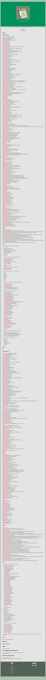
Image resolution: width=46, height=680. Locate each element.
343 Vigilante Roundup (5, 552)
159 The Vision (4, 106)
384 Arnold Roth (4, 208)
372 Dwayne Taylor (5, 202)
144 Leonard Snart (5, 414)
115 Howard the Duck (5, 87)
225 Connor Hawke (5, 442)
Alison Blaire (6, 328)
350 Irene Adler (4, 194)
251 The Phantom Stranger (6, 454)
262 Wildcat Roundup (5, 543)
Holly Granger (6, 602)
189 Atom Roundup (5, 537)
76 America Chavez (5, 68)
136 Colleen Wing (4, 97)
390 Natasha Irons (5, 510)
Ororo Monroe (6, 292)
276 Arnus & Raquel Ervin (6, 465)
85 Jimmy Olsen (4, 389)
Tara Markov (6, 582)
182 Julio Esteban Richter (6, 119)
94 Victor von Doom (5, 76)
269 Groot (3, 156)
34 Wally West (4, 369)
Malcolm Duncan (6, 573)
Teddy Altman (6, 258)
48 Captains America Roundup (6, 229)
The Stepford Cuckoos (7, 309)
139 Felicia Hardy (4, 99)
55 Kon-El (3, 378)
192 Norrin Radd (4, 124)
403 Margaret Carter (5, 214)
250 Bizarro (4, 453)
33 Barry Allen (4, 368)
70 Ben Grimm (4, 66)
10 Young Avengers (5, 257)
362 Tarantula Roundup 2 (5, 554)
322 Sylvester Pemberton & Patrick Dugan (8, 549)
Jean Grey (5, 288)
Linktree (15, 26)
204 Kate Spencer (5, 434)
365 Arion (3, 499)
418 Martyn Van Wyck (5, 520)
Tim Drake (5, 596)
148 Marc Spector (5, 101)
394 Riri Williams (4, 211)
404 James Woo (4, 215)
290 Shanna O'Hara (5, 165)
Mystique (5, 296)
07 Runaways (4, 246)
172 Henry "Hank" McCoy (6, 114)
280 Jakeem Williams (5, 469)
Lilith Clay (5, 570)
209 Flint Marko (4, 129)
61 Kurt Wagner (4, 60)
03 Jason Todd (4, 355)
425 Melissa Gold (4, 225)
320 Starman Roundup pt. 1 (6, 547)
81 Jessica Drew (4, 73)
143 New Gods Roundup (5, 530)
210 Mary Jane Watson (5, 130)
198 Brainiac (4, 432)
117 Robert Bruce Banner (6, 89)
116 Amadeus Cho (5, 88)
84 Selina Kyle (4, 388)
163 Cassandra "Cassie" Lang (6, 110)
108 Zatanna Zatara (5, 401)
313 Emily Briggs (4, 484)
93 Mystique (4, 75)
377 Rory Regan (4, 503)
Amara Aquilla (6, 318)
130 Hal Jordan (4, 408)
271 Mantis (3, 158)
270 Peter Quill (4, 157)
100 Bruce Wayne (4, 398)
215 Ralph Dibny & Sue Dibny (6, 439)
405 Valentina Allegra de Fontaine (7, 216)
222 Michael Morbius (5, 137)
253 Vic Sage (4, 456)
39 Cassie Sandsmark (5, 373)
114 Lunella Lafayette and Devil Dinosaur (8, 86)
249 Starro (3, 452)
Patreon (18, 26)
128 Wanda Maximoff (5, 94)
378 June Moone (4, 504)
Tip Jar (21, 26)
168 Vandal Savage (5, 421)
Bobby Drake (6, 285)
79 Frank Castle (4, 71)
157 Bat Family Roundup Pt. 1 (6, 533)
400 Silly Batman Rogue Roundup (7, 556)
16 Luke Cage (4, 40)
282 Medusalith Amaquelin (6, 162)
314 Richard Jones (5, 175)
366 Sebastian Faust (5, 500)
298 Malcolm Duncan (5, 476)
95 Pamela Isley (4, 397)
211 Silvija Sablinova (5, 131)
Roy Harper (5, 569)
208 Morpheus (4, 437)
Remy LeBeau (6, 325)
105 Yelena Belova (5, 83)
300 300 (3, 644)
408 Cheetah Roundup (5, 558)
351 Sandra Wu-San (5, 492)
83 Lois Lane (4, 387)
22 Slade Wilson (4, 363)
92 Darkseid (4, 396)
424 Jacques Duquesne (5, 224)
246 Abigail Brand (4, 147)
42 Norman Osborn (5, 48)
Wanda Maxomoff (6, 298)
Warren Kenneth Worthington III (8, 287)
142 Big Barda (4, 413)
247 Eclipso (4, 451)
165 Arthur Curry (4, 419)
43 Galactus (4, 49)
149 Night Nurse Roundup (6, 230)
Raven (5, 579)
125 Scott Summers (5, 91)
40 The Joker (4, 374)
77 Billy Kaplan (4, 69)
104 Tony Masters (5, 82)
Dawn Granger (6, 603)
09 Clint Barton (4, 38)
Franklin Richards (11, 336)
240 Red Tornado (4, 448)
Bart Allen (5, 589)
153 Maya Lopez (4, 105)
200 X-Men (4, 282)
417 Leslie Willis (4, 519)
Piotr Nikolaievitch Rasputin (8, 301)
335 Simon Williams (5, 186)
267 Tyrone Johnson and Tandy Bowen (8, 154)
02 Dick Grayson (4, 354)
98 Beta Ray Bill (4, 78)
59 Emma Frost (4, 58)
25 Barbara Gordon (5, 366)
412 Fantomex (4, 218)
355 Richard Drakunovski (5, 496)
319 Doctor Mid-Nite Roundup (6, 546)
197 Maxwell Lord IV (5, 431)
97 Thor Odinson (4, 77)
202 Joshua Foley (4, 127)
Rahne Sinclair (6, 313)
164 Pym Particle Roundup (6, 231)
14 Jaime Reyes (4, 361)
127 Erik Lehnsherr (5, 93)
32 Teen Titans (4, 564)
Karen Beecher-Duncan (7, 577)
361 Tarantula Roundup (5, 239)
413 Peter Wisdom (5, 219)
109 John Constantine (5, 402)
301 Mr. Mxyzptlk (4, 478)
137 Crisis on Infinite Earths (6, 639)
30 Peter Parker (4, 47)
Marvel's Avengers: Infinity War (6, 657)
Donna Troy (6, 568)
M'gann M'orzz (6, 604)
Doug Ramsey (6, 315)
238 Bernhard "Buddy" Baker (6, 446)
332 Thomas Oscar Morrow (6, 487)
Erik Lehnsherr (6, 297)
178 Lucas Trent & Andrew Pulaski (7, 425)
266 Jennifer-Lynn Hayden (6, 462)
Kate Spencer (6, 627)
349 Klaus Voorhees (5, 193)
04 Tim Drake (4, 356)
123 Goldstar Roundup (5, 528)
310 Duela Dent (4, 481)
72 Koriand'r (4, 384)
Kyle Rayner (6, 592)
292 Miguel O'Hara (5, 167)
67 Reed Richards (4, 63)
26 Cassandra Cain (5, 367)
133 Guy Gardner (4, 411)
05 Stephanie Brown (5, 357)
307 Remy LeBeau (5, 173)
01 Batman (3, 353)
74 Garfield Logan (5, 386)
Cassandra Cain (6, 630)
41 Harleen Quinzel (5, 375)
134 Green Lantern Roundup (6, 529)
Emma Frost (6, 293)
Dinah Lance (6, 625)
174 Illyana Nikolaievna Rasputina (7, 115)
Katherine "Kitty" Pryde (7, 294)
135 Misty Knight (4, 96)
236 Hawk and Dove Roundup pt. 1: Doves (8, 541)
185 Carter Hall (4, 426)
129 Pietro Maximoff (5, 95)
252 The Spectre (4, 455)
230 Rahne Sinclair (5, 140)
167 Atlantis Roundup (5, 536)
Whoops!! (3, 658)
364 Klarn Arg (4, 498)
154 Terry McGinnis (5, 416)
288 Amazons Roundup (5, 544)
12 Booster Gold (4, 359)
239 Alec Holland (4, 447)
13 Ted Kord (4, 360)
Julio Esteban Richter (7, 306)
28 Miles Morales (4, 45)
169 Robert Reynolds (5, 111)
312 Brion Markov (4, 483)
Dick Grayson (6, 565)
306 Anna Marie (4, 172)
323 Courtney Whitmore (5, 485)
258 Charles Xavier (5, 151)
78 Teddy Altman (4, 70)
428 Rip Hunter (4, 523)
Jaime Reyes (6, 617)
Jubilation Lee (6, 326)
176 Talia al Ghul (4, 423)
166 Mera (3, 420)
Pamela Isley (6, 631)
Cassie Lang (6, 263)
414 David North (4, 220)
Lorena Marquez (6, 599)
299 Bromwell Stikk (5, 477)
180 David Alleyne (5, 117)
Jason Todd (6, 585)
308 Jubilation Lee (5, 174)
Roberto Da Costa (6, 300)
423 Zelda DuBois (4, 223)
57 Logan (3, 56)
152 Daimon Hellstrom (5, 104)
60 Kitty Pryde (4, 59)
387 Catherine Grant (5, 507)
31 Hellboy (3, 643)
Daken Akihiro (6, 303)
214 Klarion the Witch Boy (6, 438)
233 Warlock (4, 143)
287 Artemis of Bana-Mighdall (6, 472)
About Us (23, 26)
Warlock (5, 316)
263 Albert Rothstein (5, 459)
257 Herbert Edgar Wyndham (6, 150)
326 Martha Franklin (5, 181)
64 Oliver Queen (4, 380)
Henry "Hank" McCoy (7, 286)
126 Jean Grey (4, 92)
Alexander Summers (7, 322)
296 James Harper (5, 475)
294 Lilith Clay (4, 473)
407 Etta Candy (4, 517)
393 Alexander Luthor (5, 513)
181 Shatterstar (4, 118)
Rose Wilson (6, 594)
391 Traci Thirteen (5, 511)
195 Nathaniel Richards (5, 125)
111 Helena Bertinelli (5, 403)
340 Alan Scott (4, 489)
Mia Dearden (6, 598)
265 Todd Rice (4, 461)
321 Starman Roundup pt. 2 (6, 548)
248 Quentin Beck (4, 148)
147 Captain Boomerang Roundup (7, 532)
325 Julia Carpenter (5, 180)
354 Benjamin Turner (5, 495)
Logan (5, 291)
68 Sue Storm (4, 64)
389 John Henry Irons (5, 509)
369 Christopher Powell (5, 200)
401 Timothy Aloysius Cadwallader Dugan (8, 212)
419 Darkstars (4, 635)
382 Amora (4, 206)
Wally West (6, 566)
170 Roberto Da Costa (5, 112)
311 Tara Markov (4, 482)
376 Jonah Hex (4, 502)
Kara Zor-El (6, 616)
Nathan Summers (6, 323)
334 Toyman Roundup (5, 550)
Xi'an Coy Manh (6, 314)
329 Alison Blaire (4, 184)
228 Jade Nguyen (4, 445)
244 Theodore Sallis (5, 146)
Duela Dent (5, 576)
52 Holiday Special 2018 (5, 653)
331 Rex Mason (4, 486)
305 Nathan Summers (5, 171)
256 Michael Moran (5, 149)
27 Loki (3, 44)
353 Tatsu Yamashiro (5, 494)
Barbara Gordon (6, 624)
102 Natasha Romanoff (5, 80)
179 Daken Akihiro (5, 116)
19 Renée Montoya (5, 362)
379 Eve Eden (4, 505)
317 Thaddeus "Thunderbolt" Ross (7, 178)
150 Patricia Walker (5, 102)
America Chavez (6, 267)
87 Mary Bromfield (5, 391)
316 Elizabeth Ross (5, 177)
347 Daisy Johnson (5, 191)
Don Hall (5, 572)
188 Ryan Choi (4, 429)
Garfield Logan (6, 578)
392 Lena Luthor (4, 512)
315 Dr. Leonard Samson (5, 176)
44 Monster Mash (4, 652)
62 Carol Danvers (4, 61)
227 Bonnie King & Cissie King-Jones (7, 444)
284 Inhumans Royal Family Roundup (7, 237)
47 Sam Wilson (4, 52)
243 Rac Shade (4, 450)
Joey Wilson (6, 583)
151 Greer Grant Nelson (5, 103)
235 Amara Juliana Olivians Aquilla (7, 145)
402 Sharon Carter (5, 213)
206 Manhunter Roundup (5, 538)
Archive (27, 26)
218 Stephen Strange (5, 133)
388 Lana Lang (4, 508)
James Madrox (6, 308)
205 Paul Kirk (4, 435)
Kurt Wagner (6, 295)
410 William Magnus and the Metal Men (8, 634)
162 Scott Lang (4, 109)
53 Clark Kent (4, 376)
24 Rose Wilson (4, 365)
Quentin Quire (6, 311)
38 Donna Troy (4, 372)
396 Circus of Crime (5, 337)
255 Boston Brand (5, 458)
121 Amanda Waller (5, 406)
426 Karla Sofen (4, 226)
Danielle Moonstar (6, 312)
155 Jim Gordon (4, 417)
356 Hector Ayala (4, 195)
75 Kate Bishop (4, 67)
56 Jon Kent (4, 379)
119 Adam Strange (5, 404)
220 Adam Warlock (5, 135)
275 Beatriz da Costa (5, 464)
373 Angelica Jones (5, 203)
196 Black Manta (4, 430)
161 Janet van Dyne (5, 108)
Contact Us (30, 26)
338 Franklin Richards (5, 188)
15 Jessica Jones (4, 39)
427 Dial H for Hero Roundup (6, 560)
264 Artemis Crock (5, 460)
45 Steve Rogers (4, 50)
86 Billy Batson (4, 390)
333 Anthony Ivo (4, 488)
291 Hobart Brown (5, 166)
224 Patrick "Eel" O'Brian (6, 441)
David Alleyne (6, 269)
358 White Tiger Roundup (6, 238)
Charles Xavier (6, 283)
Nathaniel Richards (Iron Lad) (8, 259)
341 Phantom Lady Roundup (6, 551)
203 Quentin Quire (5, 128)
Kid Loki (5, 266)
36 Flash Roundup (4, 527)
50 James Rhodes (5, 54)
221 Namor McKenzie (5, 136)
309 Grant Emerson (5, 480)
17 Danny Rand (4, 41)
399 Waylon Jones (5, 515)
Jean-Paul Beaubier (7, 307)
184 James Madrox (5, 121)
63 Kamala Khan (4, 62)
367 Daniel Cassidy (5, 501)
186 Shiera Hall (4, 427)
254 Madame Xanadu (5, 457)
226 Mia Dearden (4, 443)
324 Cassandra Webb (5, 179)
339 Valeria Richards (5, 189)
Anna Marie (5, 324)
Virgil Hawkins (6, 618)
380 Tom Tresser (4, 506)
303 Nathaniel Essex (5, 169)
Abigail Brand (6, 319)
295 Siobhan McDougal (5, 474)
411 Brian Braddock (5, 217)
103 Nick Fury (4, 81)
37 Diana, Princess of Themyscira (7, 371)
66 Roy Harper (4, 382)
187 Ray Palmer (4, 428)
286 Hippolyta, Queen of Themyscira (7, 471)
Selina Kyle (5, 629)
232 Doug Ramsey (5, 142)
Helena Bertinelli (6, 626)
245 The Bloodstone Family (6, 236)
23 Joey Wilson (4, 364)
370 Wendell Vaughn (5, 201)
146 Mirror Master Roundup (6, 531)
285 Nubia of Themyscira (6, 470)
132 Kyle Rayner (4, 410)
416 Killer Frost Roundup (5, 559)
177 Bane (3, 424)
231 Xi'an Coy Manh (5, 141)
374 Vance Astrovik (5, 204)
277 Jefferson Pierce (5, 466)
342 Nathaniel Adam (5, 490)
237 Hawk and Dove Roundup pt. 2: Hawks (8, 542)
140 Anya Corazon (5, 100)
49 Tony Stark (4, 53)
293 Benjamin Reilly (5, 168)
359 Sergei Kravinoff (5, 197)
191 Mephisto (4, 123)
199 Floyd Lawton (4, 433)
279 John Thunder (5, 468)
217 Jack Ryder (4, 440)
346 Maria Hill (4, 190)
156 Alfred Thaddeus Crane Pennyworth (8, 418)
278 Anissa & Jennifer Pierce (6, 467)
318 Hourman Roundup (5, 545)
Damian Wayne (6, 620)
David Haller (6, 320)
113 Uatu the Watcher (5, 85)
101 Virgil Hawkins (5, 399)
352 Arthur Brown (5, 493)
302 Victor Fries (4, 479)
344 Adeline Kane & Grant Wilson (7, 491)
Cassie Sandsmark (6, 597)
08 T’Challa (4, 37)
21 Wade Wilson (4, 43)
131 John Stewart (5, 409)
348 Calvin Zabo (4, 192)
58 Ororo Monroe (4, 57)
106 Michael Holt (4, 400)
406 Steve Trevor (5, 516)
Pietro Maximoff (6, 299)
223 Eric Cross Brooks (5, 138)
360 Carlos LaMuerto (5, 198)
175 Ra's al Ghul (4, 422)
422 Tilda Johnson (5, 222)
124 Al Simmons (4, 648)
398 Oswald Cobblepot (5, 514)
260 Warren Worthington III (6, 152)
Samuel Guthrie (6, 317)
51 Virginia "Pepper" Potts (6, 55)
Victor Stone (6, 581)
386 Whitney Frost (5, 210)
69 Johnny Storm (4, 65)
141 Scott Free (4, 412)
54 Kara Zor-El (4, 377)
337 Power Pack (4, 330)
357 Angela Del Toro (5, 196)
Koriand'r (5, 580)
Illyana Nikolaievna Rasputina (8, 302)
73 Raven (3, 385)
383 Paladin (4, 207)
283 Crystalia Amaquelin (5, 163)
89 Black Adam (4, 393)
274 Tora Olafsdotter (5, 463)
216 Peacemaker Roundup (6, 540)
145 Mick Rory (4, 415)
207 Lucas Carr (4, 436)
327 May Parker (4, 182)
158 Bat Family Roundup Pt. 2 (6, 534)
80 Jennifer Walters (5, 72)
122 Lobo (3, 407)
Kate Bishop (6, 262)
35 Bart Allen (4, 370)
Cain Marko (5, 327)
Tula (4, 574)
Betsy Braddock (6, 321)
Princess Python (6, 341)
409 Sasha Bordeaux (5, 518)
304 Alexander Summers (5, 170)
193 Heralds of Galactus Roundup (7, 234)
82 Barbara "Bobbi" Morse (6, 74)
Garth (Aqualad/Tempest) (8, 567)
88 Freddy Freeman (5, 392)
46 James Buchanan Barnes (6, 51)
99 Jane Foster (4, 79)
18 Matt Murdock (4, 42)
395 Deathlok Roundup (5, 242)
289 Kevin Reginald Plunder (6, 164)
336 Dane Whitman (5, 187)
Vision (5, 264)
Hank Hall (5, 571)
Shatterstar (5, 305)
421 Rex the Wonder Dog (6, 522)
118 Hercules (4, 90)
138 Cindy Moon (4, 98)
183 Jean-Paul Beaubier (5, 120)
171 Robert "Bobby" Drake (6, 113)
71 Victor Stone (4, 383)
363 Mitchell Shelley (5, 497)
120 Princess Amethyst (5, 405)
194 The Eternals (4, 271)
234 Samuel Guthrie (5, 144)
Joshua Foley (6, 310)
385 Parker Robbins (5, 209)
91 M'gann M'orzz (5, 395)
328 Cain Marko (4, 183)
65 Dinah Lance (4, 381)
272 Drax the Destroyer (5, 159)
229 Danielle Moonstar (5, 139)
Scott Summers (6, 284)
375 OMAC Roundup (5, 555)
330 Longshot (4, 185)
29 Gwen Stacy (4, 46)
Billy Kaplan (5, 261)
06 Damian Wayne (5, 358)
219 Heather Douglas (5, 134)
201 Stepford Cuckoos (5, 126)
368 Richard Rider (4, 199)
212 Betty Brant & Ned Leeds (6, 132)
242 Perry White (4, 449)
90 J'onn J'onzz (4, 394)
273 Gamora (4, 160)
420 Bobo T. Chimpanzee (6, 521)
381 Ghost (3, 205)
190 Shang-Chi (4, 122)
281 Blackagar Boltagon (5, 161)
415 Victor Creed (4, 221)
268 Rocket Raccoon (5, 155)
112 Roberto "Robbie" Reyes (6, 84)
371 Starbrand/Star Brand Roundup (7, 240)
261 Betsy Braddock (5, 153)
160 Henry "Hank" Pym (5, 107)
